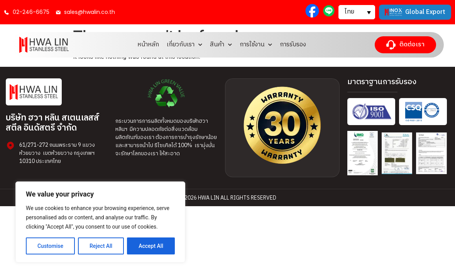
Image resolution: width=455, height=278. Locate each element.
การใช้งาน (256, 45)
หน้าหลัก (148, 44)
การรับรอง (293, 44)
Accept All (151, 246)
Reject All (101, 246)
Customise (50, 246)
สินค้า (221, 45)
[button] (356, 12)
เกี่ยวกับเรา (184, 45)
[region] (100, 222)
